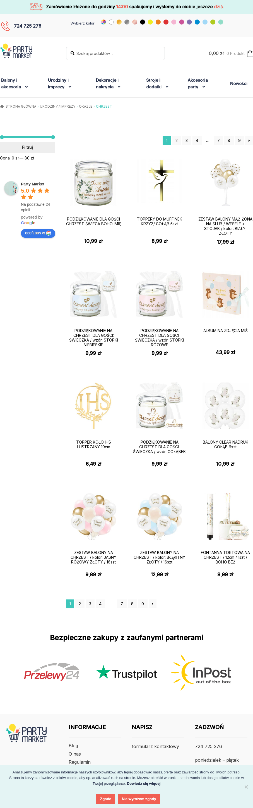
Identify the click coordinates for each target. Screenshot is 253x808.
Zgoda (105, 799)
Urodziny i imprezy (58, 83)
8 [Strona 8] (229, 140)
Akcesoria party (198, 83)
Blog (73, 745)
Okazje (85, 106)
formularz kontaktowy (155, 746)
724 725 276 (27, 26)
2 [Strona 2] (176, 140)
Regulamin (80, 762)
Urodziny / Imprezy (57, 106)
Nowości (238, 83)
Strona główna (21, 106)
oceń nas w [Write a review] (38, 233)
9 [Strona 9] (239, 140)
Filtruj (27, 147)
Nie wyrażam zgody (139, 799)
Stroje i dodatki (154, 83)
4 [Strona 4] (197, 140)
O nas (75, 754)
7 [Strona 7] (218, 140)
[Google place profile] (32, 184)
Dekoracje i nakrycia (107, 83)
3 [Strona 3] (186, 140)
